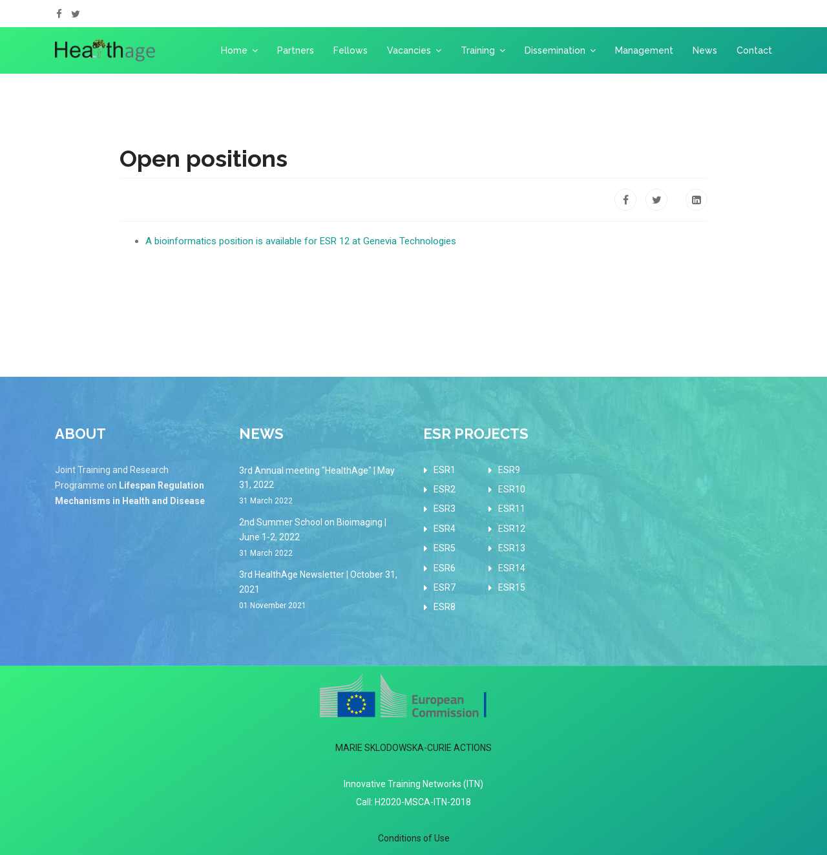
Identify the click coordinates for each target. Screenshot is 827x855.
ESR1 (444, 470)
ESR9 (509, 470)
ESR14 (511, 568)
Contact (754, 50)
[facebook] (59, 14)
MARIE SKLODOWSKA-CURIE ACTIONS (413, 748)
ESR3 (444, 508)
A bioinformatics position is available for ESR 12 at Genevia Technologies (300, 241)
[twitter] (75, 14)
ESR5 (444, 548)
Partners (295, 50)
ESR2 (444, 489)
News (705, 50)
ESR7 (444, 587)
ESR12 (511, 528)
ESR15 (511, 587)
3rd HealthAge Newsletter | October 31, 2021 (321, 590)
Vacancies (409, 50)
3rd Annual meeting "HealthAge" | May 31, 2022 (321, 486)
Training (478, 50)
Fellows (350, 50)
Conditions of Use (414, 838)
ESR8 (444, 607)
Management (644, 50)
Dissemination (555, 50)
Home (234, 50)
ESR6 (444, 568)
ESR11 (511, 508)
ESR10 (511, 489)
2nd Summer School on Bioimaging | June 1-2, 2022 (321, 538)
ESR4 (444, 528)
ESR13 (511, 548)
